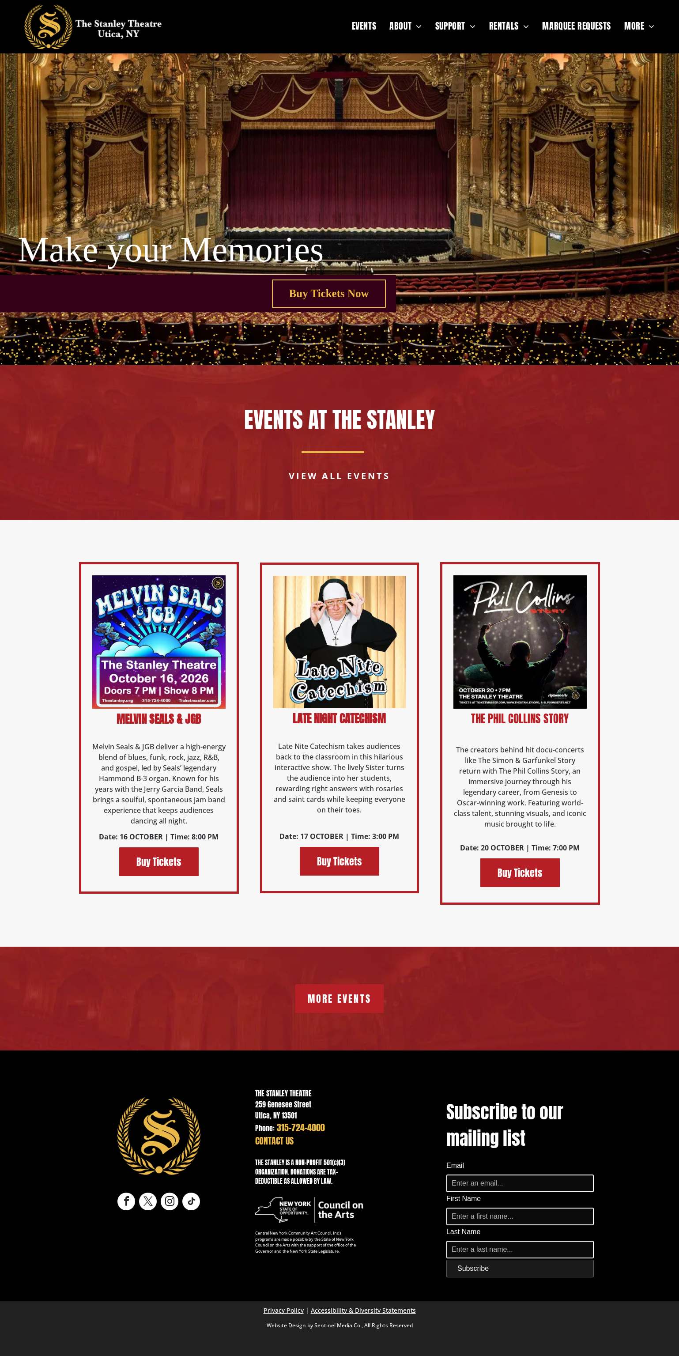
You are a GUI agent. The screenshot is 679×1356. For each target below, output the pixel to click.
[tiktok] (191, 1202)
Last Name (463, 1231)
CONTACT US (274, 1141)
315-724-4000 (301, 1127)
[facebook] (126, 1202)
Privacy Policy (284, 1310)
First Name (463, 1198)
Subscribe (473, 1268)
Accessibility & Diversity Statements (363, 1310)
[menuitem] (364, 26)
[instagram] (169, 1202)
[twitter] (148, 1202)
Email (455, 1165)
